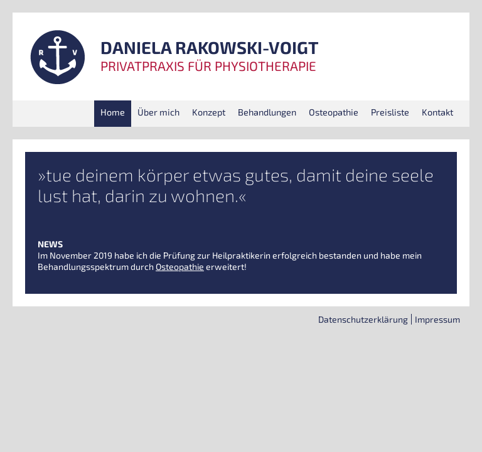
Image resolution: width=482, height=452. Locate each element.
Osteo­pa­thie (333, 112)
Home (112, 112)
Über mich (158, 112)
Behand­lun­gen (267, 112)
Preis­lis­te (390, 112)
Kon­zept (208, 112)
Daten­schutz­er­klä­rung (363, 319)
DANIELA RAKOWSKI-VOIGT (209, 48)
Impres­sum (437, 319)
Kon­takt (437, 112)
